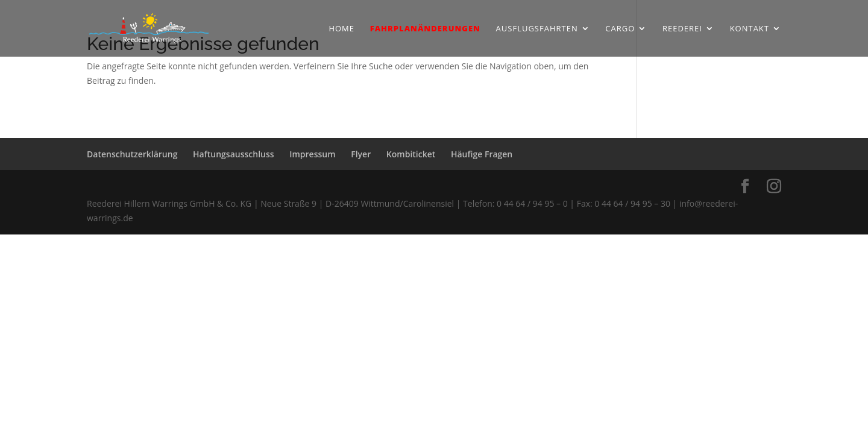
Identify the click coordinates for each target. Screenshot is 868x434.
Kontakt (749, 29)
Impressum (312, 154)
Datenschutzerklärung (132, 154)
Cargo (620, 29)
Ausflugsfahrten (537, 29)
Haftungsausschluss (233, 154)
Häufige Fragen (481, 154)
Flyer (361, 154)
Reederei (682, 29)
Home (341, 29)
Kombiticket (410, 154)
